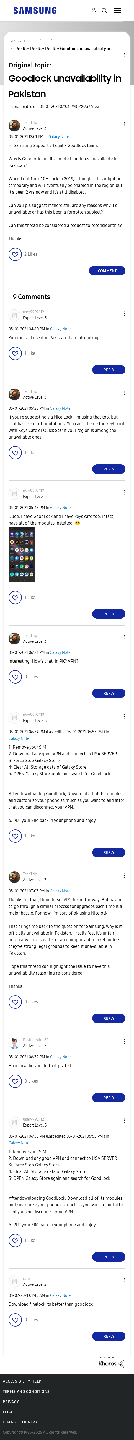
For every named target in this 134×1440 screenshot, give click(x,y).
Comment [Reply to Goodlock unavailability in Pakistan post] (107, 271)
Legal (9, 1412)
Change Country (20, 1422)
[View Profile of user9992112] (33, 312)
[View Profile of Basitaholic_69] (36, 1040)
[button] (116, 124)
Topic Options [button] (115, 55)
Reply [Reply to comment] (109, 370)
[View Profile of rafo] (26, 1278)
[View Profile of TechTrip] (30, 122)
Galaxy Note (58, 137)
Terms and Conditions (26, 1391)
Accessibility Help (22, 1381)
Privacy (11, 1401)
